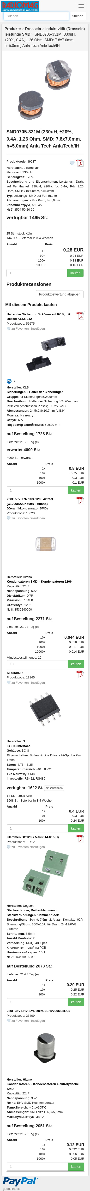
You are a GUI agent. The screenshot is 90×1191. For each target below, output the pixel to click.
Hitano (27, 577)
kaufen (75, 273)
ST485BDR (15, 673)
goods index (11, 1189)
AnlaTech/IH (31, 167)
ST (25, 741)
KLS (26, 387)
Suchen (77, 16)
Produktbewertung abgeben (59, 294)
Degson (28, 905)
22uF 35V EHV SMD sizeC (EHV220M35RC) (38, 1011)
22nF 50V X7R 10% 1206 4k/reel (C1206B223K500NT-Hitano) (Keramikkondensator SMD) (30, 503)
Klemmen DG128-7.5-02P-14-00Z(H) (33, 837)
